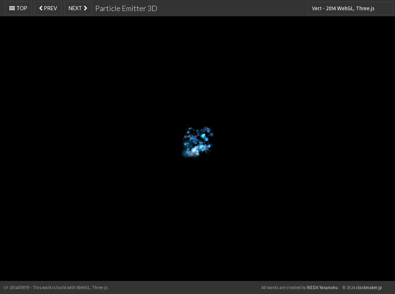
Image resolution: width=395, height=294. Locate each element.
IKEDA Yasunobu (322, 287)
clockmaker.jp (369, 287)
